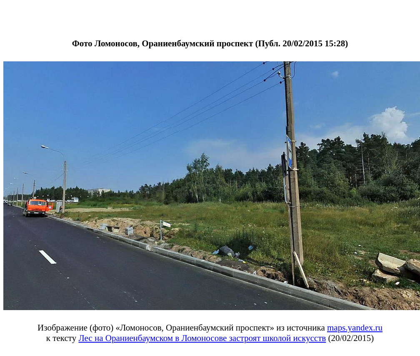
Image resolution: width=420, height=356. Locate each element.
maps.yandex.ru (354, 328)
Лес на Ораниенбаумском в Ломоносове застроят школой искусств (202, 338)
